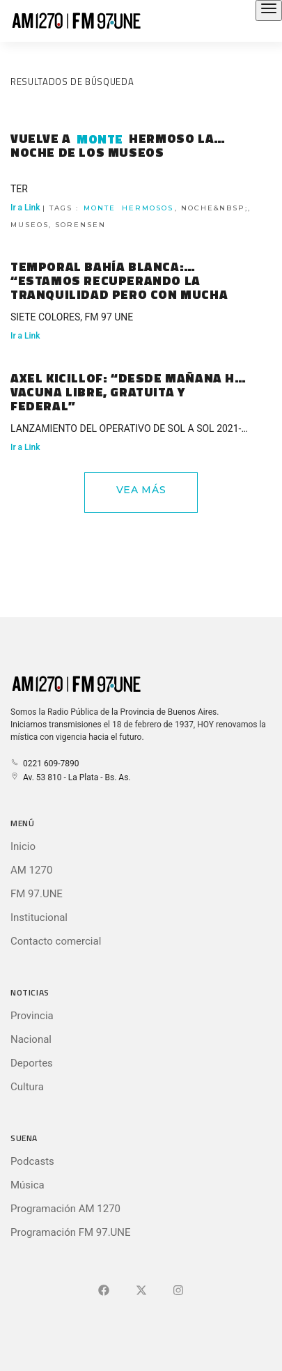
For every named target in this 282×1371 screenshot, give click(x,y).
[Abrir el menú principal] (269, 10)
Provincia (32, 1015)
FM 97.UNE (36, 894)
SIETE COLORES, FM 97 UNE (71, 317)
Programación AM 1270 (65, 1208)
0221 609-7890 (44, 763)
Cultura (27, 1086)
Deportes (31, 1063)
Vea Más (141, 489)
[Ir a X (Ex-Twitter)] (141, 1291)
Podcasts (32, 1161)
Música (27, 1185)
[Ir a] (178, 1291)
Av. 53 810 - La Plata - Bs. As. (70, 777)
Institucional (39, 917)
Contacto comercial (55, 941)
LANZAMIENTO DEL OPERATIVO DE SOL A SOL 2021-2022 (125, 430)
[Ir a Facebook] (104, 1291)
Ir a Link (25, 336)
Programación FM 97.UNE (70, 1232)
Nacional (31, 1039)
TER (19, 188)
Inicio (23, 846)
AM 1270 (31, 870)
